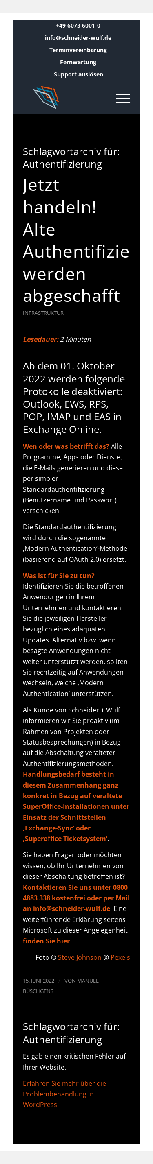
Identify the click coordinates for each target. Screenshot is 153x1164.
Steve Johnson (80, 957)
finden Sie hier (46, 941)
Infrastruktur (43, 313)
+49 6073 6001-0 (78, 25)
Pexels (120, 957)
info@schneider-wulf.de (78, 37)
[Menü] (119, 97)
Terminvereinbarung (78, 50)
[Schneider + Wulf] (66, 97)
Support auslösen (78, 74)
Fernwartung (78, 62)
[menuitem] (78, 26)
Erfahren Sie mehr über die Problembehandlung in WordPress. (64, 1094)
